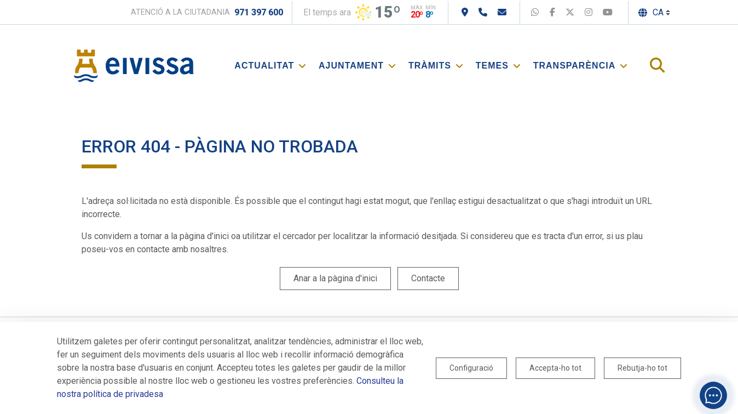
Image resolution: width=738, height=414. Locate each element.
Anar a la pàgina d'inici (335, 278)
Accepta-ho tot (555, 368)
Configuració (471, 368)
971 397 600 (258, 12)
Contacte (428, 278)
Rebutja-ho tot (642, 368)
